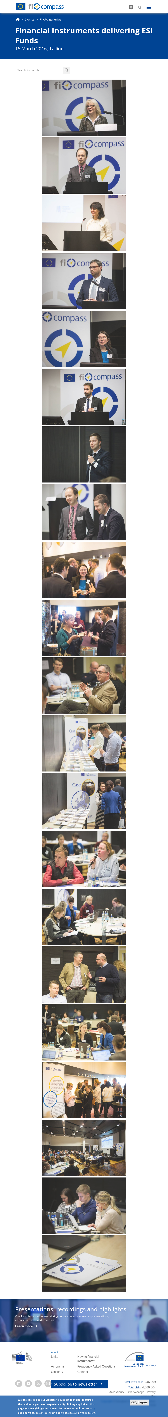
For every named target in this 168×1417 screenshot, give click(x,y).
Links (54, 1356)
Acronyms (57, 1366)
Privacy (151, 1392)
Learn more (24, 1326)
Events (29, 19)
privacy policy (86, 1413)
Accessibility (116, 1392)
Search (140, 8)
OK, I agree (139, 1402)
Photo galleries (50, 19)
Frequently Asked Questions (96, 1366)
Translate (131, 6)
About (54, 1352)
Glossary (57, 1371)
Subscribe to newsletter (78, 1384)
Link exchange (135, 1392)
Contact (82, 1371)
